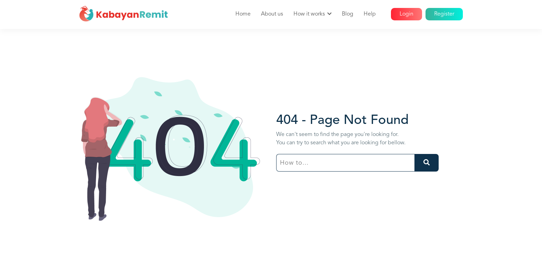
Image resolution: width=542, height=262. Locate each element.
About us (272, 14)
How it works (309, 14)
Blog (347, 14)
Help (370, 14)
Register (444, 14)
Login (406, 14)
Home (243, 14)
